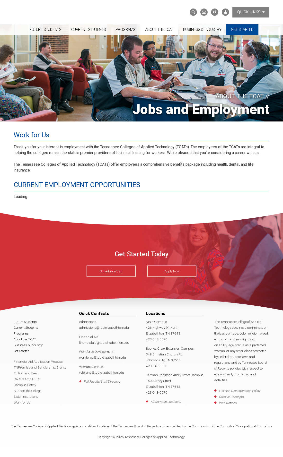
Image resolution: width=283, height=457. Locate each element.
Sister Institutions (26, 396)
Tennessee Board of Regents (138, 426)
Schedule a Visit (111, 271)
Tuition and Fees (25, 373)
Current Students (88, 29)
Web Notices (228, 403)
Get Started (242, 29)
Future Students (45, 29)
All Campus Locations (166, 402)
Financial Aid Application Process (38, 361)
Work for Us (22, 402)
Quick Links (251, 12)
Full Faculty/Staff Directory (102, 381)
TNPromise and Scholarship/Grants (40, 367)
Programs (125, 29)
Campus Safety (25, 385)
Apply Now (171, 271)
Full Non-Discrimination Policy (239, 391)
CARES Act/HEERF (27, 379)
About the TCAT (159, 29)
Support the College (27, 391)
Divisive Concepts (231, 397)
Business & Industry (202, 29)
